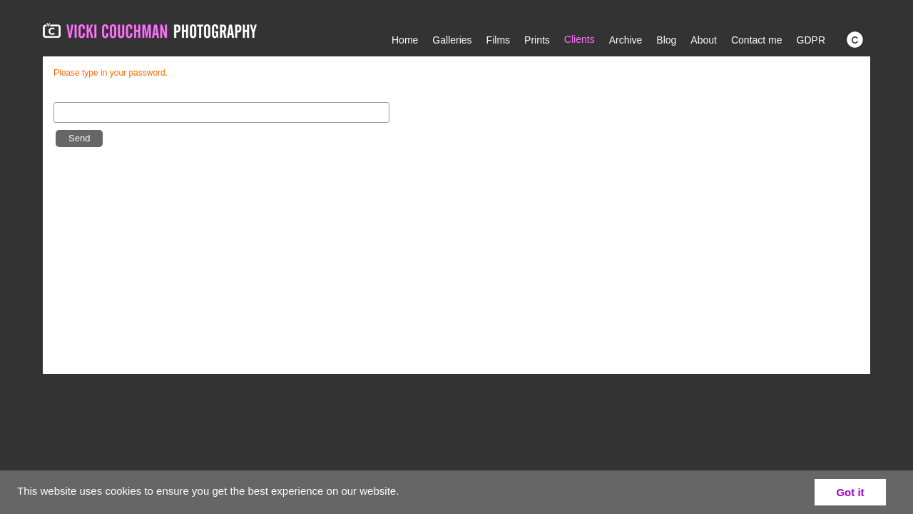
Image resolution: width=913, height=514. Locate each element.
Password (77, 95)
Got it (850, 492)
